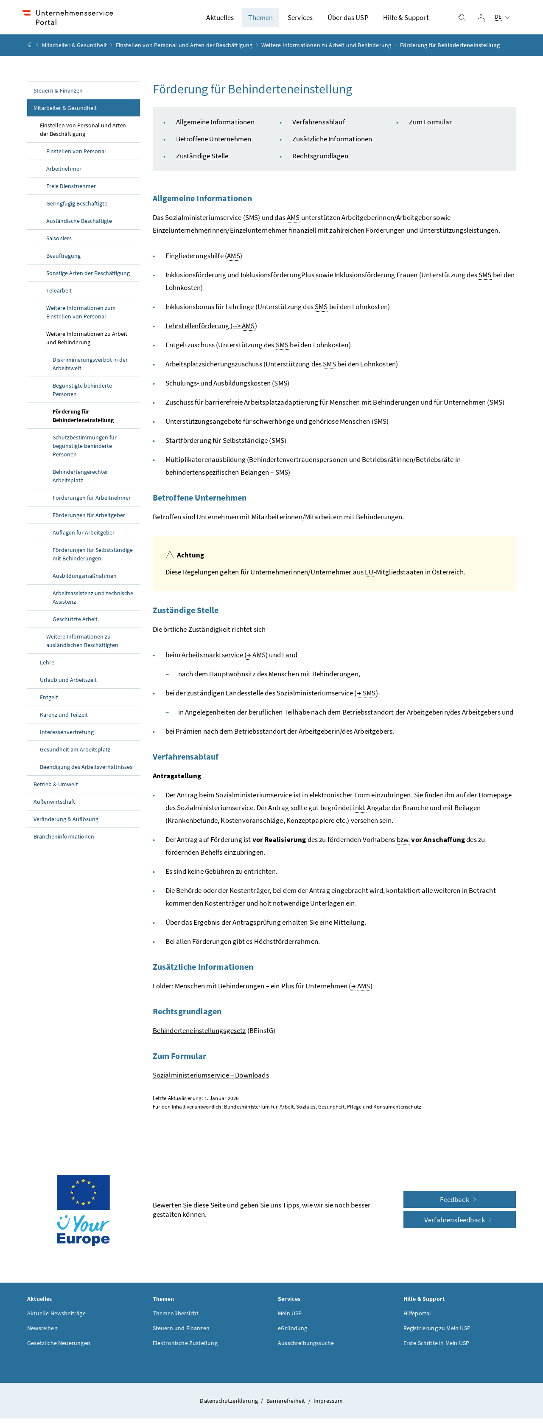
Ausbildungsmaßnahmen (85, 581)
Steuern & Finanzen (58, 95)
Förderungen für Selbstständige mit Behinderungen (93, 559)
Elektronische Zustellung (185, 1348)
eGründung (293, 1333)
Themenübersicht (176, 1318)
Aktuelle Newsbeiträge (56, 1318)
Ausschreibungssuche (306, 1348)
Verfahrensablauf (318, 127)
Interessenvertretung (67, 737)
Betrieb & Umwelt (56, 789)
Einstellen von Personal (76, 156)
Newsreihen (42, 1333)
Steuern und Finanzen (181, 1333)
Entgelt (49, 702)
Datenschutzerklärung (229, 1406)
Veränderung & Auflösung (66, 824)
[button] (505, 1360)
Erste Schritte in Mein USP (436, 1348)
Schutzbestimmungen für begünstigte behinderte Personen (85, 451)
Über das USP (348, 20)
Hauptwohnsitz (232, 679)
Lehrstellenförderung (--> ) (211, 331)
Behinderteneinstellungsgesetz (199, 1035)
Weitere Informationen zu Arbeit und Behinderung (326, 50)
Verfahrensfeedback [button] (459, 1225)
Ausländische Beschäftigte (79, 226)
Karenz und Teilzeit (64, 719)
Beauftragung (64, 261)
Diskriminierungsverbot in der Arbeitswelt (90, 369)
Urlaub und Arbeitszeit (68, 685)
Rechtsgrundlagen (320, 161)
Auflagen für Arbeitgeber (84, 537)
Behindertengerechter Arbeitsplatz (80, 481)
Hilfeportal (417, 1318)
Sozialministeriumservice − (211, 1080)
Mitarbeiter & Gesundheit (74, 50)
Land (289, 659)
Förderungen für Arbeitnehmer (92, 503)
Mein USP (290, 1318)
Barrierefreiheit (286, 1406)
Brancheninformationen (64, 841)
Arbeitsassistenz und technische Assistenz (93, 602)
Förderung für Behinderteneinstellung (83, 421)
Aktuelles (220, 20)
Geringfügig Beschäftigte (76, 208)
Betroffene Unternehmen (214, 144)
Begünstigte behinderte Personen (82, 395)
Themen (260, 20)
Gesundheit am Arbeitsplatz (75, 754)
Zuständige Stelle (202, 161)
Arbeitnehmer (63, 173)
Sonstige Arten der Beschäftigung (88, 278)
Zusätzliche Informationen (332, 144)
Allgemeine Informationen (215, 127)
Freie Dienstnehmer (71, 191)
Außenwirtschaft (54, 806)
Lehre (47, 667)
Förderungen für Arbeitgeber (89, 520)
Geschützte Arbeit (75, 624)
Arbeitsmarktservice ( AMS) (225, 660)
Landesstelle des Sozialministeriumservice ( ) (302, 698)
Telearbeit (59, 295)
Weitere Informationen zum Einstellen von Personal (81, 317)
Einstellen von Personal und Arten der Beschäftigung (184, 50)
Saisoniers (59, 243)
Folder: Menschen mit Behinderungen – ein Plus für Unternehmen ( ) (262, 991)
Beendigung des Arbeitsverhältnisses (86, 772)
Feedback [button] (459, 1204)
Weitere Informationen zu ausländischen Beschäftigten (82, 646)
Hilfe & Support (406, 20)
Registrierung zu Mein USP (436, 1333)
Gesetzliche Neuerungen (58, 1348)
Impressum (328, 1406)
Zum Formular (430, 127)
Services (300, 20)
